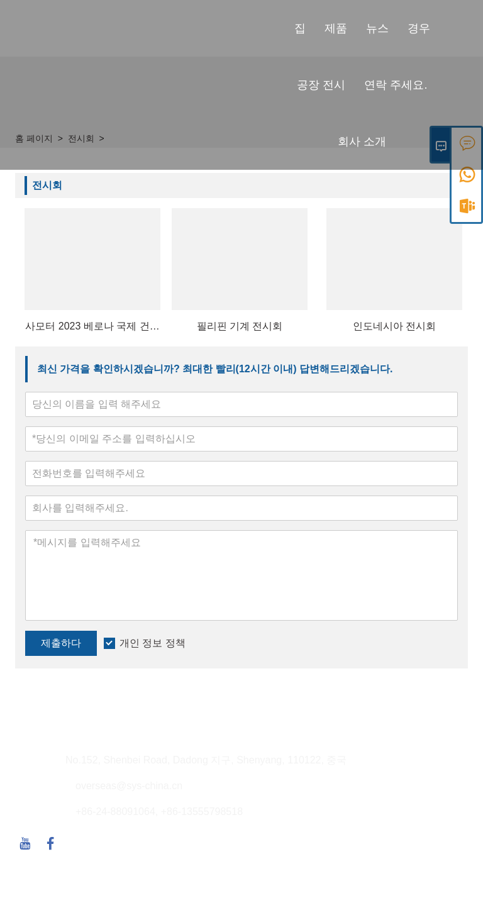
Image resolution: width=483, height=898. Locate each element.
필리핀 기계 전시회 (240, 326)
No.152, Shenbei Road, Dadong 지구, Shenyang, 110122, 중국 (206, 760)
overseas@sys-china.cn (128, 785)
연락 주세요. (395, 85)
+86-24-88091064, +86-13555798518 (159, 811)
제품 (336, 28)
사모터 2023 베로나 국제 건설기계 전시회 (92, 327)
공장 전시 (321, 85)
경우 (419, 28)
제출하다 (61, 643)
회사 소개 (362, 141)
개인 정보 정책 (152, 643)
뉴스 (377, 28)
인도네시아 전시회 (394, 326)
